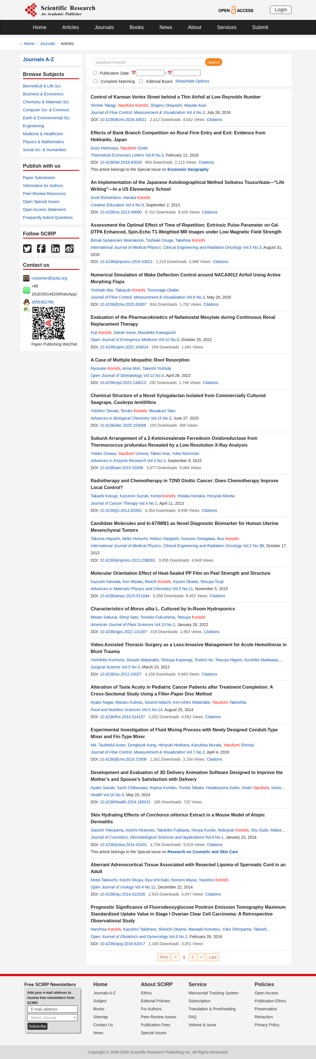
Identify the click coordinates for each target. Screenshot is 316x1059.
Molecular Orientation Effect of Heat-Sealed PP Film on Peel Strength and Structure (180, 573)
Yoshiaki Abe (102, 290)
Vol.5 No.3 (252, 247)
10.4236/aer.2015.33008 (121, 467)
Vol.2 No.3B (253, 545)
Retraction (264, 1017)
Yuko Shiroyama (236, 929)
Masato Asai (195, 105)
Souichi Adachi (157, 702)
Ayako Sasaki (103, 787)
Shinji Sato (128, 617)
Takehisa (190, 240)
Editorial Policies (155, 1001)
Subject (100, 1001)
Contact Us (103, 1025)
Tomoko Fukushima (158, 617)
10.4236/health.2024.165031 (125, 802)
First (164, 957)
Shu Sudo (260, 830)
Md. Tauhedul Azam (108, 745)
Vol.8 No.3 (154, 155)
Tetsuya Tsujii (212, 581)
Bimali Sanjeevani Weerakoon (117, 240)
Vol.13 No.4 (153, 375)
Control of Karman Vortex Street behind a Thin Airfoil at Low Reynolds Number (176, 97)
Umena (133, 453)
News (166, 27)
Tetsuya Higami (228, 660)
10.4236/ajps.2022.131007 (123, 631)
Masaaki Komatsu (204, 929)
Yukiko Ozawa (103, 453)
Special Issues (153, 1033)
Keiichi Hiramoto (140, 830)
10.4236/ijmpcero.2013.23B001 (127, 560)
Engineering (33, 126)
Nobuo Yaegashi (164, 538)
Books (137, 27)
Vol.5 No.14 (152, 709)
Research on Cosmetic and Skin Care (203, 851)
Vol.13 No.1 (165, 624)
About (194, 27)
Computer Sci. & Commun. (47, 110)
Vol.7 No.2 (195, 752)
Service (198, 984)
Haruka (136, 197)
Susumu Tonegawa (198, 538)
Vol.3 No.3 (156, 460)
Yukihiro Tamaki (105, 411)
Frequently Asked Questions (48, 217)
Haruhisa (106, 929)
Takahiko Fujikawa (173, 830)
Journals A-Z (104, 993)
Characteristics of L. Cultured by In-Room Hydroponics (163, 608)
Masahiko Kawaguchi (156, 332)
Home (40, 27)
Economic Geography (188, 169)
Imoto (255, 787)
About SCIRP (157, 984)
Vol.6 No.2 (178, 936)
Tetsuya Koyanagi (177, 660)
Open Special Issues (41, 201)
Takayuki (130, 290)
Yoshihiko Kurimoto (108, 660)
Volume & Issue (202, 1025)
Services (227, 27)
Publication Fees (155, 1025)
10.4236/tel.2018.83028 (121, 162)
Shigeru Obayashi (166, 105)
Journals (104, 27)
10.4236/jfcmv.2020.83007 (123, 304)
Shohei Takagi (103, 105)
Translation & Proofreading (212, 1009)
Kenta (163, 496)
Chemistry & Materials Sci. (46, 102)
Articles (70, 27)
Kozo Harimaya (104, 148)
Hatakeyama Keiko (223, 787)
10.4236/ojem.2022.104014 (124, 347)
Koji (101, 332)
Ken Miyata (132, 581)
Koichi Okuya (131, 880)
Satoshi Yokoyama (107, 830)
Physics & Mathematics (43, 141)
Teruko (134, 411)
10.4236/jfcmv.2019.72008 (123, 759)
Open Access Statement (44, 209)
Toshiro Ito (204, 660)
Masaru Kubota (128, 702)
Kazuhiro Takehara (139, 929)
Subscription (199, 1001)
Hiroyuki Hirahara (173, 745)
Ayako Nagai (102, 702)
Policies (264, 984)
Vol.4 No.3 (195, 112)
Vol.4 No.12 (145, 887)
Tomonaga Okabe (163, 290)
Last (212, 957)
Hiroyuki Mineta (220, 496)
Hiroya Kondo (203, 830)
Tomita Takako (191, 787)
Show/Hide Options (192, 81)
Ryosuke (105, 368)
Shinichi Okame (172, 929)
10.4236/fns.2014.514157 (122, 717)
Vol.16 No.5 (113, 795)
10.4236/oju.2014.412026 (122, 894)
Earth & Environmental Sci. (47, 118)
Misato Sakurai (104, 617)
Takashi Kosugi (104, 496)
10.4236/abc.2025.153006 (123, 425)
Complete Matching (118, 81)
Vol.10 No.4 (168, 339)
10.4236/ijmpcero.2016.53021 (126, 261)
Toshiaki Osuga (159, 240)
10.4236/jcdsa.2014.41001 (123, 844)
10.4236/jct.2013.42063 (120, 510)
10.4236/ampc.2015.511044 (124, 596)
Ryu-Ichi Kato (157, 880)
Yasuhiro (213, 880)
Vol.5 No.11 (182, 588)
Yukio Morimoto (185, 453)
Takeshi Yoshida (156, 368)
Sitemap (100, 1017)
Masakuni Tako (162, 411)
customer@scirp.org (49, 278)
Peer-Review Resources (44, 193)
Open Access (266, 993)
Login (280, 10)
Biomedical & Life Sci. (42, 86)
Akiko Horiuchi (134, 538)
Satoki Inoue (125, 332)
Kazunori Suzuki (134, 496)
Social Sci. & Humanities (45, 149)
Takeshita (229, 702)
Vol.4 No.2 (148, 503)
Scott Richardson (106, 197)
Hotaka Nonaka (191, 496)
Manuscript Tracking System (214, 993)
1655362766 (43, 302)
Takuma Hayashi (105, 538)
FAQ (193, 1017)
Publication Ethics (270, 1001)
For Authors (151, 1009)
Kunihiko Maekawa (261, 660)
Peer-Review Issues (158, 1017)
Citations (214, 119)
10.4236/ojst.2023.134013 (123, 382)
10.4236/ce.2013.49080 (121, 212)
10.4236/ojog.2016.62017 (122, 943)
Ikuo (228, 538)
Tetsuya (191, 617)
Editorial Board (159, 81)
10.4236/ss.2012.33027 (120, 674)
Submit (260, 27)
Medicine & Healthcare (43, 134)
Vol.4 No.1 (214, 837)
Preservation (266, 1009)
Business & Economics (43, 94)
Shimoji (238, 745)
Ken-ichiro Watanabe (191, 702)
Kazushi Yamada (106, 581)
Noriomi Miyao (184, 880)
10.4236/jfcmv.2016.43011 (123, 119)
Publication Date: (114, 73)
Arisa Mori (131, 368)
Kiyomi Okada (185, 581)
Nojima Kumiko (163, 787)
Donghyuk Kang (142, 745)
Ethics (146, 993)
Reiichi (158, 581)
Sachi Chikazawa (132, 787)
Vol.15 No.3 (161, 418)
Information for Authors (43, 185)
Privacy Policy (267, 1025)
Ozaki (134, 148)
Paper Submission (39, 177)
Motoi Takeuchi (104, 880)
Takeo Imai (160, 453)
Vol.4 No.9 (134, 205)
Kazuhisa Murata (206, 745)
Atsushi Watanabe (143, 660)
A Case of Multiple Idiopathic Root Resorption (140, 360)
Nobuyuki (233, 830)
